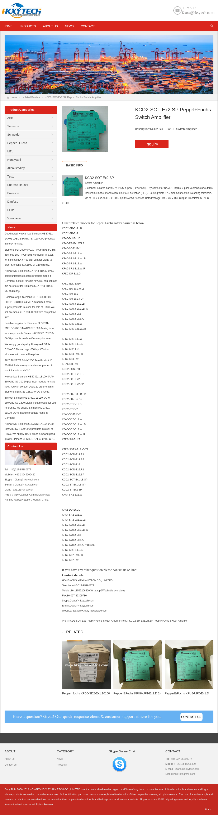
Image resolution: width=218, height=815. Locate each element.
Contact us (10, 764)
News (69, 26)
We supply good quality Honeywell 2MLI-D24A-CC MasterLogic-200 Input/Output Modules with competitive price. (27, 349)
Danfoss (12, 201)
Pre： (65, 620)
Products (27, 26)
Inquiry (152, 144)
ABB (10, 118)
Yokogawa (14, 218)
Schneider (13, 134)
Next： (125, 620)
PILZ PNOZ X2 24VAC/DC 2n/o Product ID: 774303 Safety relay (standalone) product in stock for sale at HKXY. (29, 365)
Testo (10, 176)
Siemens (13, 126)
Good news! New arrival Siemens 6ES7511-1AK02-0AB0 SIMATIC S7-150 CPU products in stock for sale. (30, 238)
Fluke (10, 210)
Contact (88, 26)
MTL (10, 151)
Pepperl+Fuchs (17, 143)
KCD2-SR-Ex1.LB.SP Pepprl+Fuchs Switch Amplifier (158, 620)
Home (13, 97)
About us (50, 26)
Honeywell (14, 159)
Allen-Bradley (16, 168)
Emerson (13, 193)
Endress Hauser (17, 185)
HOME (8, 26)
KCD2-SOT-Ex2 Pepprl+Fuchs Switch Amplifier (94, 620)
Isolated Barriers (31, 97)
